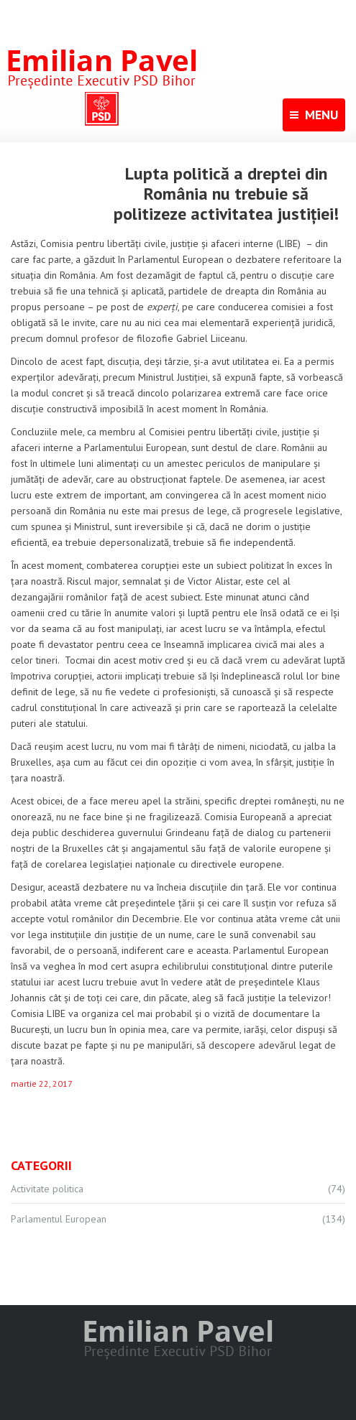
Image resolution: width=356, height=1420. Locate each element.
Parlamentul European (58, 1218)
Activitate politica (47, 1188)
